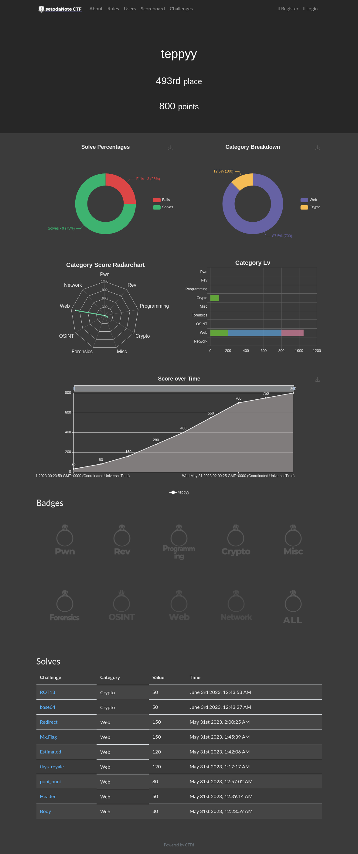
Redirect (49, 722)
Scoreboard (153, 8)
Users (130, 8)
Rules (113, 8)
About (96, 8)
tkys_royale (52, 766)
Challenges (181, 8)
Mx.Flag (48, 737)
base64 (48, 707)
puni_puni (50, 781)
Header (48, 796)
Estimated (50, 751)
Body (45, 811)
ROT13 (47, 692)
